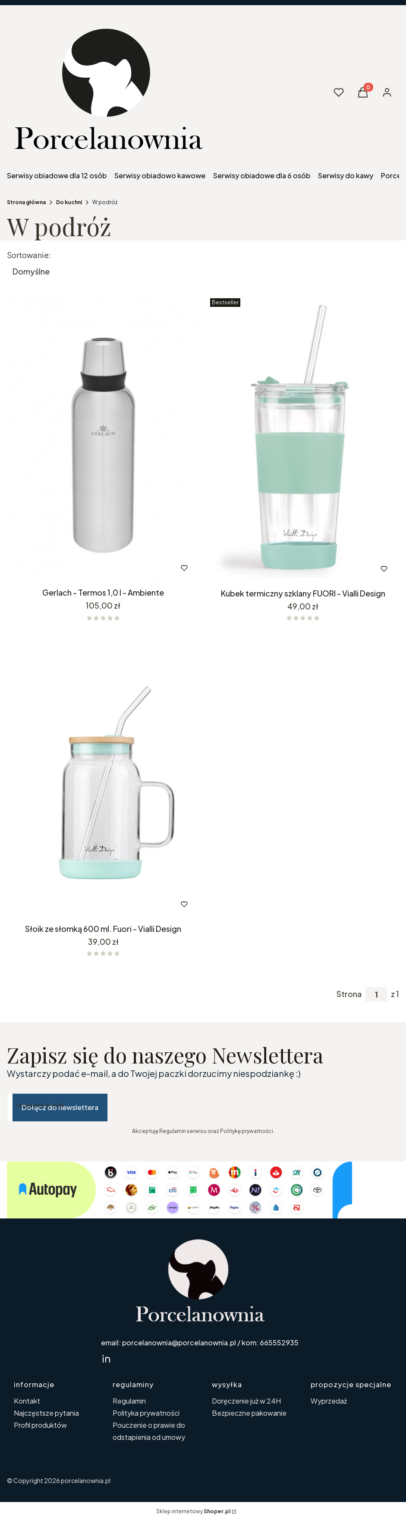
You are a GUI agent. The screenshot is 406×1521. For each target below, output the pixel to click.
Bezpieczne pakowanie (249, 1412)
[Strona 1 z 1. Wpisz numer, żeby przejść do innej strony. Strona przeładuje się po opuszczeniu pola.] (376, 994)
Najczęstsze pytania (46, 1412)
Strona (349, 994)
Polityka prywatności (146, 1412)
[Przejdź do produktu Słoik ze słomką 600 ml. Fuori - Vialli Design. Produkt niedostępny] (103, 775)
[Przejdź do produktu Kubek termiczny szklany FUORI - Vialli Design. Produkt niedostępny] (303, 439)
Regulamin (129, 1400)
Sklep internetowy (193, 1511)
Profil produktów (40, 1424)
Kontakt (27, 1400)
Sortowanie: (29, 255)
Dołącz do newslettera (60, 1107)
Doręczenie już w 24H (246, 1400)
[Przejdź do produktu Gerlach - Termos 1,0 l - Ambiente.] (103, 439)
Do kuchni (69, 202)
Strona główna (26, 202)
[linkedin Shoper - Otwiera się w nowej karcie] (106, 1358)
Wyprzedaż (329, 1400)
